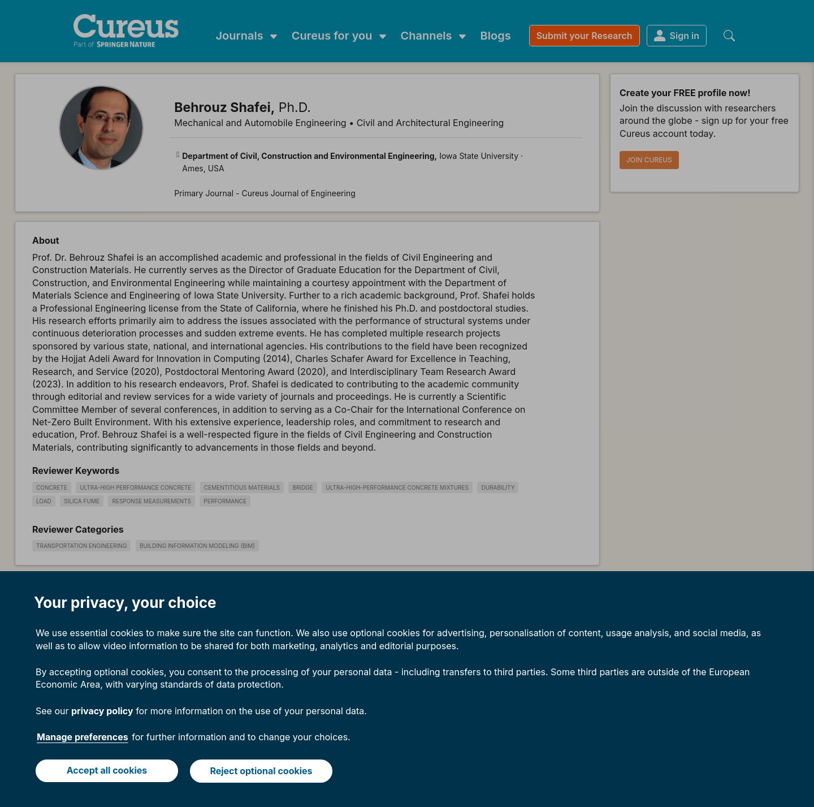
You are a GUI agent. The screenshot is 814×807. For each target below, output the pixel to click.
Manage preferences (82, 738)
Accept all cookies (106, 771)
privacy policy (102, 711)
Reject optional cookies (261, 771)
